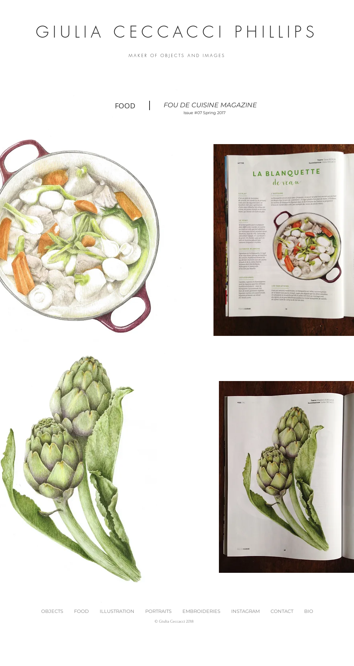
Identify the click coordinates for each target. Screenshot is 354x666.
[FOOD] (125, 105)
